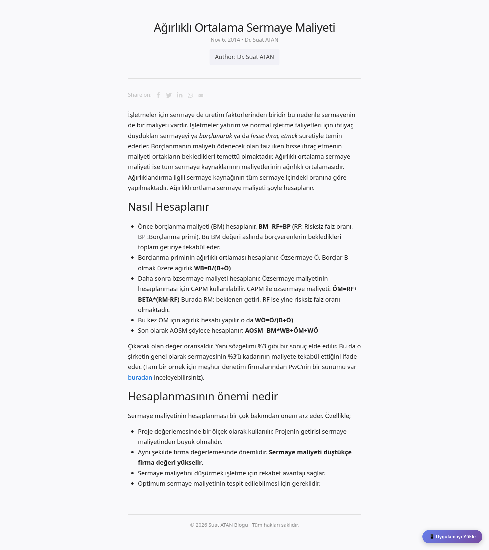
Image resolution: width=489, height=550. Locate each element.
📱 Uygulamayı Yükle (452, 536)
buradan (140, 377)
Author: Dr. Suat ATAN (244, 57)
